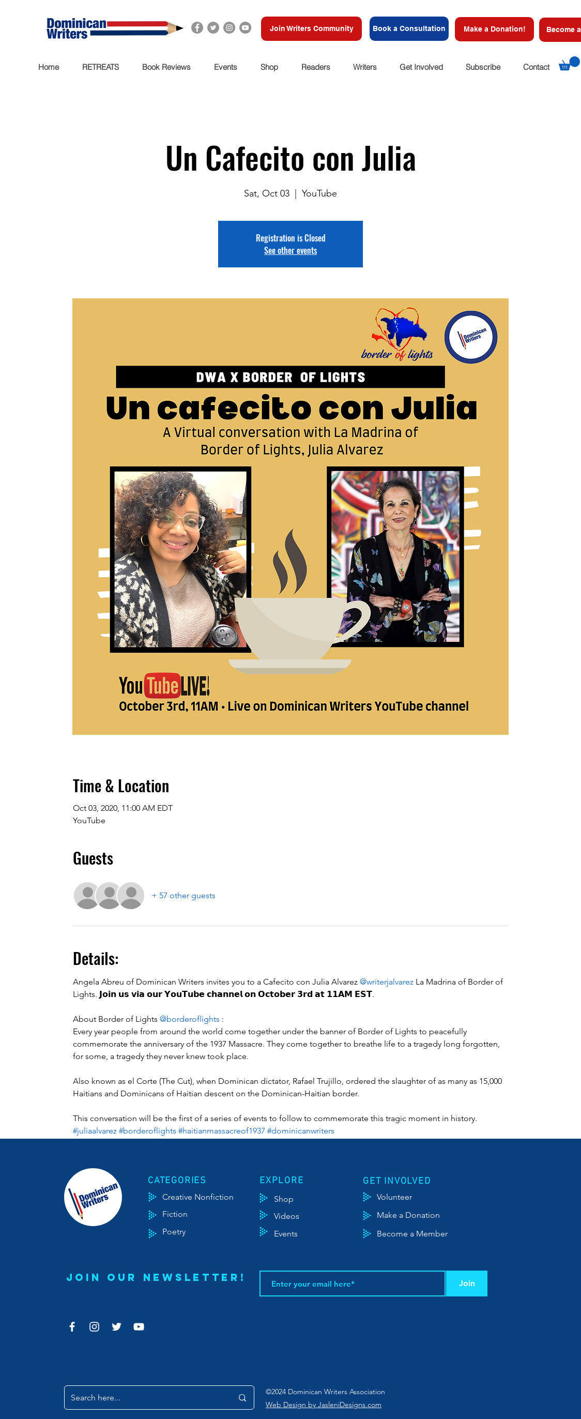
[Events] (316, 1234)
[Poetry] (182, 1232)
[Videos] (294, 1216)
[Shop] (299, 1199)
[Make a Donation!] (494, 29)
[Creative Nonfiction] (211, 1197)
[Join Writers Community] (311, 29)
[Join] (466, 1283)
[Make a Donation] (420, 1215)
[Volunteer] (399, 1197)
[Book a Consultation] (409, 29)
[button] (100, 67)
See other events (290, 250)
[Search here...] (144, 1397)
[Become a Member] (425, 1234)
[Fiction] (182, 1214)
